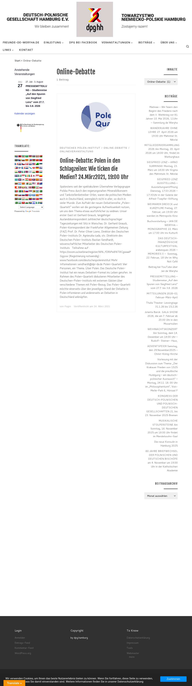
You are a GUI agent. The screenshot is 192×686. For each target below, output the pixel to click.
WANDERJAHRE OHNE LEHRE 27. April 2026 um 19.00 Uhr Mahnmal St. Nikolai (163, 133)
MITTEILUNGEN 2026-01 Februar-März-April (162, 295)
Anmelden (20, 637)
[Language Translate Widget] (31, 207)
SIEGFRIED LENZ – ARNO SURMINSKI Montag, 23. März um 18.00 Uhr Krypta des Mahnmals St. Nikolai (162, 168)
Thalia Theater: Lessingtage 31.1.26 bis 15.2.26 (162, 304)
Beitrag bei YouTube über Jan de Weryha (163, 269)
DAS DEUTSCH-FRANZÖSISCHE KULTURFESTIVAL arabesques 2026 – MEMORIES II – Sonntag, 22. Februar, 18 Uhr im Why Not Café (162, 249)
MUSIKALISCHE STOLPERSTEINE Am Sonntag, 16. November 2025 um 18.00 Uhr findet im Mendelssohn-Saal (162, 428)
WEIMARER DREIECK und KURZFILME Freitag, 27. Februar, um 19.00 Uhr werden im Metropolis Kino (162, 210)
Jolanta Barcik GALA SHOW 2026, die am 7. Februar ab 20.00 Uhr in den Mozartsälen (161, 317)
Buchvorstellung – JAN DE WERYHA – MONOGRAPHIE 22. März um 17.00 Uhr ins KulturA (162, 227)
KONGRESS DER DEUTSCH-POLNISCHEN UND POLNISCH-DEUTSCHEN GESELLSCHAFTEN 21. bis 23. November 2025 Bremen (161, 405)
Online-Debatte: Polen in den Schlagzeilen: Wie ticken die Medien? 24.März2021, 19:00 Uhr (94, 168)
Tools (130, 647)
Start (17, 60)
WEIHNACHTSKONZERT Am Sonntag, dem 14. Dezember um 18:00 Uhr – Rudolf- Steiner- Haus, (162, 334)
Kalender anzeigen (25, 113)
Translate (32, 211)
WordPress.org (23, 653)
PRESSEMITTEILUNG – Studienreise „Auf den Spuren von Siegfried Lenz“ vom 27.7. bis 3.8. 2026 (162, 282)
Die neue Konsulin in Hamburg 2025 (166, 443)
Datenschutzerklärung (138, 637)
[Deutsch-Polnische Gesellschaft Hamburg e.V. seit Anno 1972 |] (96, 19)
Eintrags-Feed (22, 642)
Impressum (133, 642)
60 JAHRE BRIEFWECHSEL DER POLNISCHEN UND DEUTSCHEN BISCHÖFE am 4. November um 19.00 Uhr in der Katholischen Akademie (162, 460)
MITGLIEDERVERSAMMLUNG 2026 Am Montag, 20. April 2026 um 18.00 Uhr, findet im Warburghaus (161, 150)
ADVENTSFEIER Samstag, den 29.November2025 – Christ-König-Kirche (162, 350)
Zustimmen (173, 679)
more (131, 656)
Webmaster (133, 653)
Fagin (68, 306)
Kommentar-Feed (24, 647)
